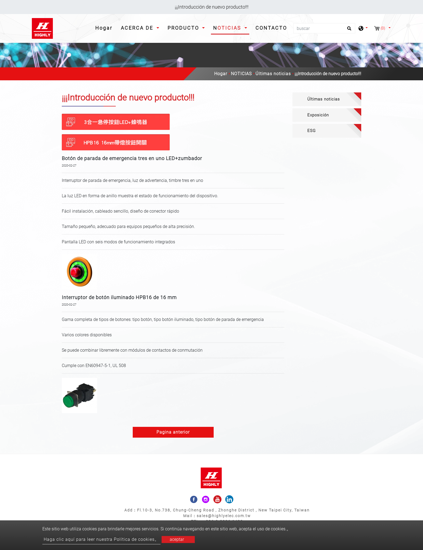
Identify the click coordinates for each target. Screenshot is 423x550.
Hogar (105, 27)
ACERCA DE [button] (138, 28)
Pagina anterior (173, 432)
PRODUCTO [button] (184, 28)
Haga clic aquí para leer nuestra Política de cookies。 (101, 539)
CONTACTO (271, 28)
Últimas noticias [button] (323, 99)
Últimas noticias (273, 73)
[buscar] (324, 28)
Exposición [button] (318, 115)
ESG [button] (311, 130)
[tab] (326, 99)
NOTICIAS (241, 73)
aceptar (177, 539)
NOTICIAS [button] (228, 28)
